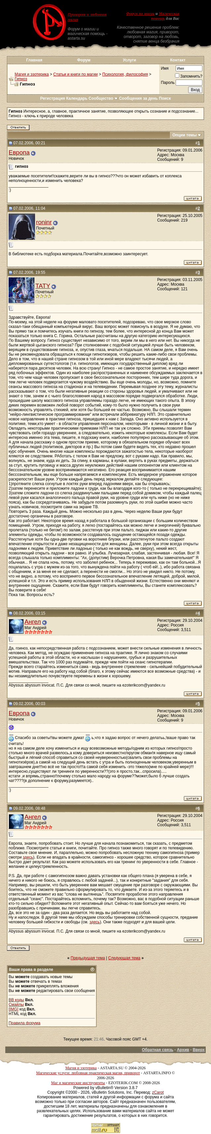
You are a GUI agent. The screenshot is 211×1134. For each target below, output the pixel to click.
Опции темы (184, 135)
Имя (164, 68)
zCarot (158, 1092)
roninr (44, 222)
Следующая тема (124, 958)
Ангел (32, 621)
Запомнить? (188, 76)
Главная (34, 60)
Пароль (168, 82)
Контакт (177, 60)
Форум (83, 60)
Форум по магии (140, 13)
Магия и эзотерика (32, 74)
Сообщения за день (138, 98)
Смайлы (16, 1004)
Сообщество (103, 98)
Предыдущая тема (88, 958)
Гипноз (21, 79)
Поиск (165, 98)
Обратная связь (157, 1049)
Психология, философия (125, 74)
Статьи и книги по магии (75, 74)
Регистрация (52, 98)
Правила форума (24, 1023)
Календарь (77, 98)
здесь (28, 857)
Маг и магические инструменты (78, 1083)
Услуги (129, 60)
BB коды (16, 1000)
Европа (19, 152)
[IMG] (13, 1009)
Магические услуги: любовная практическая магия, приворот (88, 1073)
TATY (42, 285)
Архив (183, 1049)
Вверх (199, 1049)
